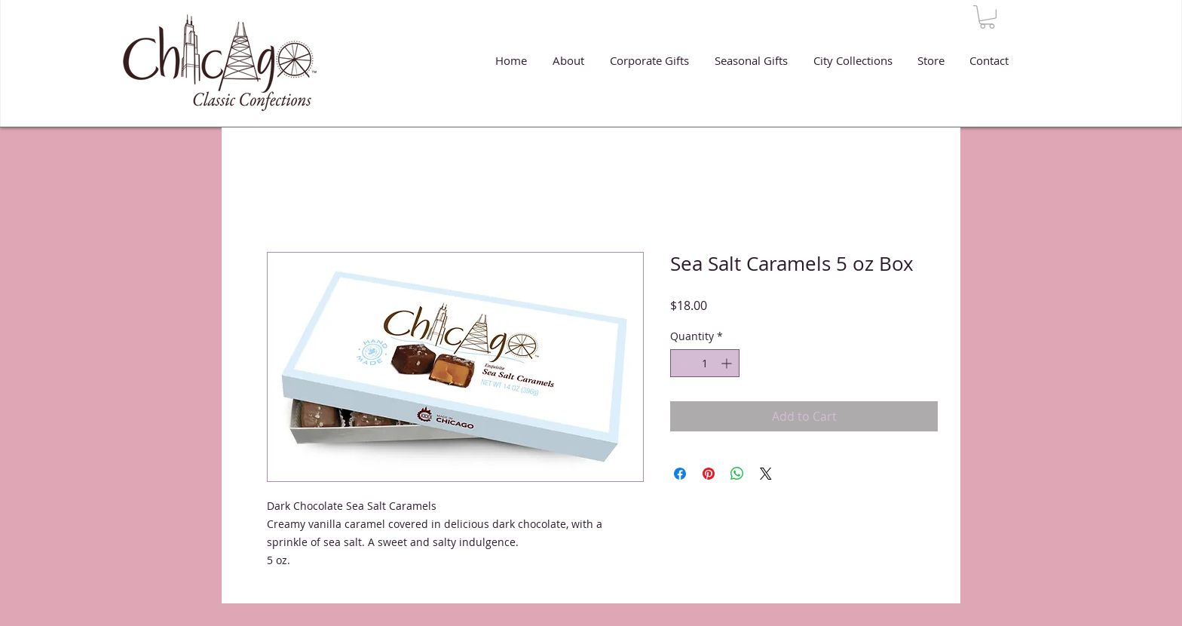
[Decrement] (681, 363)
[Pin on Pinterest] (709, 474)
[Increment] (727, 363)
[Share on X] (766, 474)
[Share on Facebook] (680, 474)
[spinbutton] (704, 363)
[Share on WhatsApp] (737, 474)
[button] (987, 17)
